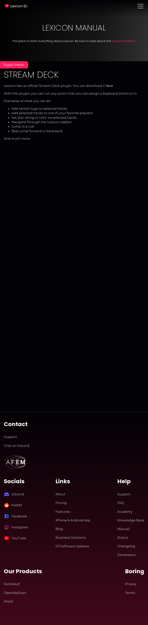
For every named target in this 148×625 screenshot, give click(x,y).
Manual (123, 529)
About (61, 494)
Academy (124, 512)
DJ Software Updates (72, 546)
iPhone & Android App (73, 520)
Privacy (131, 584)
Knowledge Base (130, 520)
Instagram (20, 527)
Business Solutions (71, 537)
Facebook (19, 516)
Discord (18, 494)
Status (122, 537)
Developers (126, 555)
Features (63, 512)
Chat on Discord (16, 446)
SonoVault (12, 584)
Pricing (61, 503)
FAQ (120, 503)
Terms (130, 593)
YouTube (19, 538)
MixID (8, 601)
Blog (59, 529)
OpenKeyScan (15, 593)
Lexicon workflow (123, 41)
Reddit (17, 505)
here (109, 86)
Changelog (126, 546)
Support (10, 437)
